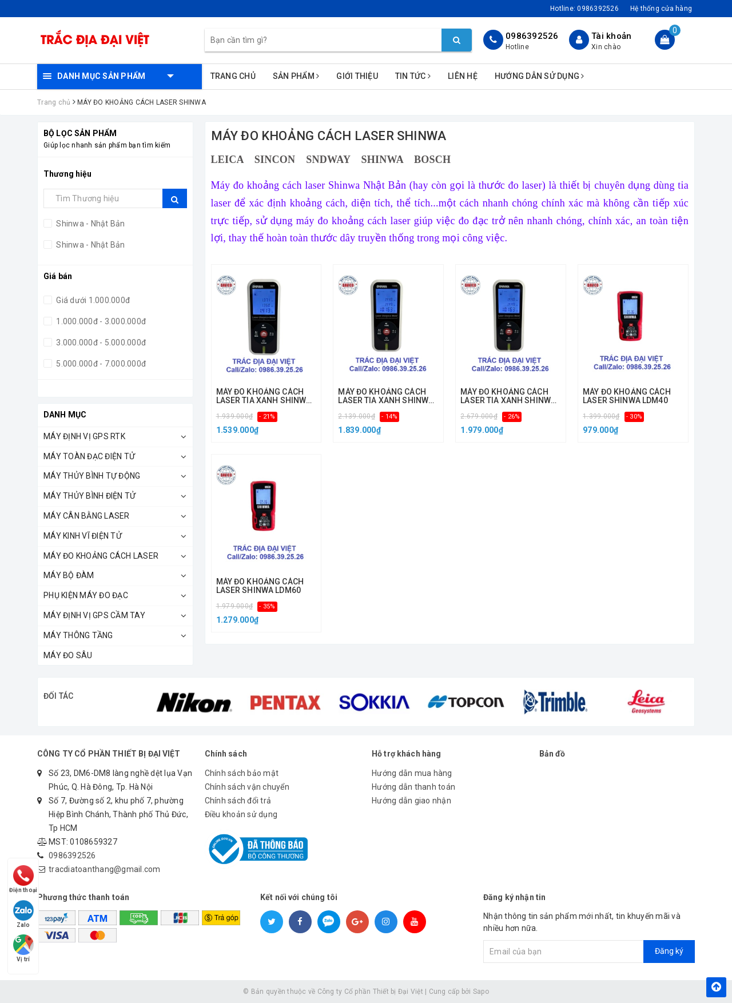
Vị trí (24, 947)
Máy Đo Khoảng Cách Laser (100, 555)
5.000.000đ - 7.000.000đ (100, 363)
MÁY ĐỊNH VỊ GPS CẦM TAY (94, 615)
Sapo (481, 992)
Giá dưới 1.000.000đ (92, 300)
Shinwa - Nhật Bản (89, 223)
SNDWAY (328, 159)
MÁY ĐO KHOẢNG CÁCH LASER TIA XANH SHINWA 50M (264, 396)
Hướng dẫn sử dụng (539, 76)
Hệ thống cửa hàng (661, 9)
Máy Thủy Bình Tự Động (91, 475)
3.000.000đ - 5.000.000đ (100, 342)
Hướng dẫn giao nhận (411, 800)
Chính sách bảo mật (242, 773)
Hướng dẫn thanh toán (413, 786)
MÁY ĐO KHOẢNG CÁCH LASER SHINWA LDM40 (627, 396)
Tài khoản (611, 36)
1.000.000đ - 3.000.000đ (100, 321)
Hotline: (584, 9)
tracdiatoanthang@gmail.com (105, 869)
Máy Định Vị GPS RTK (84, 436)
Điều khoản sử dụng (241, 814)
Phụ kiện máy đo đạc (85, 595)
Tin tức (413, 76)
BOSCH (432, 159)
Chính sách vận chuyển (247, 786)
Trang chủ (233, 76)
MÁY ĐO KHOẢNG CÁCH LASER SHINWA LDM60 (260, 586)
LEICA (227, 159)
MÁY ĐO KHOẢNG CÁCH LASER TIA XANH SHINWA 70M (385, 396)
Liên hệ (463, 76)
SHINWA (382, 159)
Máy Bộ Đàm (68, 575)
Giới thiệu (357, 76)
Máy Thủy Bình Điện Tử (89, 495)
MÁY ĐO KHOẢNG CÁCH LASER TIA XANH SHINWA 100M (508, 396)
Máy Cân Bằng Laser (86, 515)
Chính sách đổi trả (238, 800)
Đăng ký (669, 951)
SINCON (275, 159)
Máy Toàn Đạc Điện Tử (89, 456)
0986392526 (532, 36)
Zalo (24, 911)
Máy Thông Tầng (78, 635)
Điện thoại (24, 874)
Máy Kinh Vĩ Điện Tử (82, 535)
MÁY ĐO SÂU (68, 655)
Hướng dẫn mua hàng (412, 773)
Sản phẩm (296, 76)
